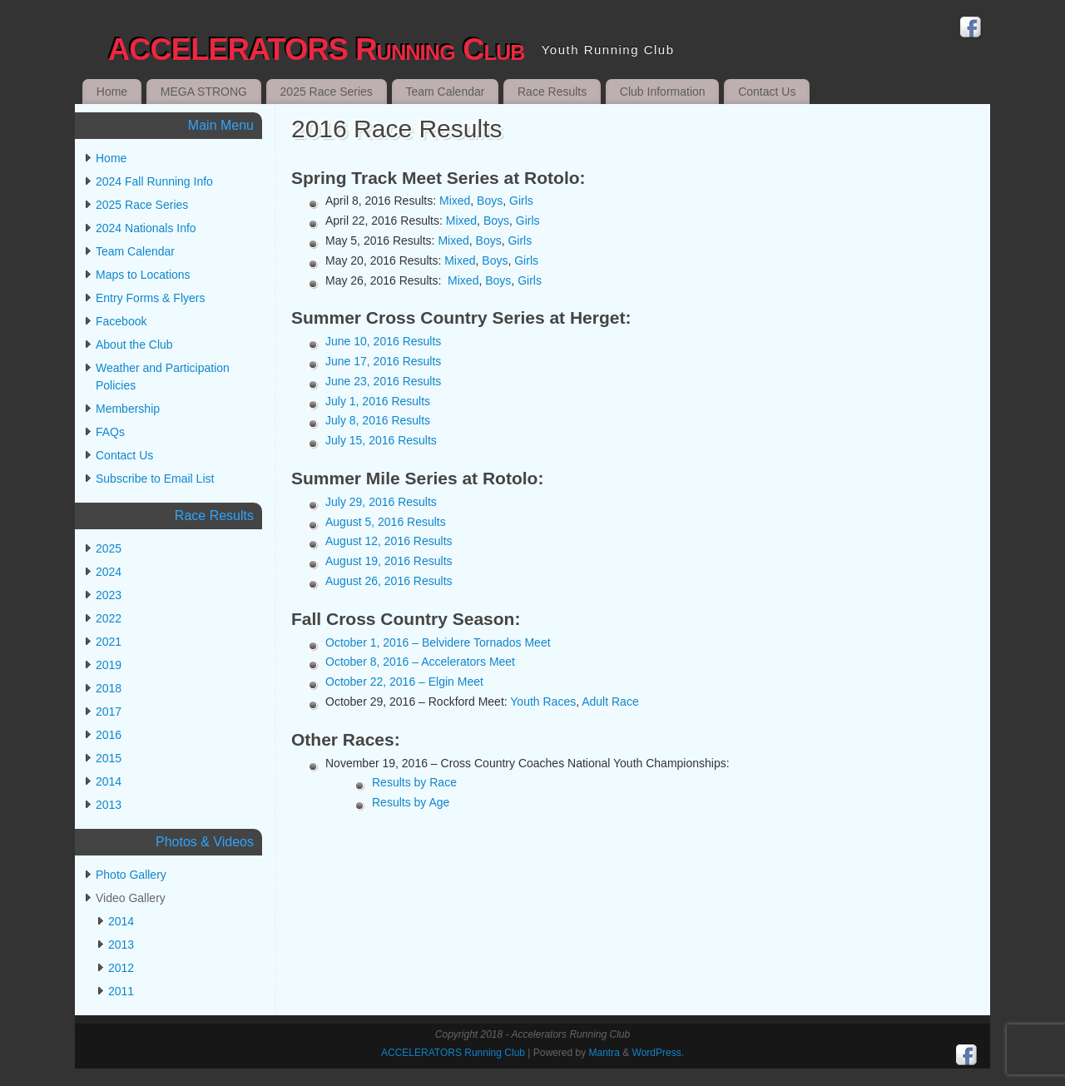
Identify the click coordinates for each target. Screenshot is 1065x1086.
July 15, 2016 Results (381, 440)
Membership (128, 408)
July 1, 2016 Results (377, 401)
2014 (108, 781)
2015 (108, 758)
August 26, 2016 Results (389, 581)
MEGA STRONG (204, 91)
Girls (521, 200)
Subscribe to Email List (155, 478)
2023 (108, 595)
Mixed (454, 200)
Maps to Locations (143, 274)
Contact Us (766, 91)
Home (112, 91)
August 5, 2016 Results (385, 521)
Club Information (663, 91)
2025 (108, 548)
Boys (490, 200)
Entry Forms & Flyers (150, 298)
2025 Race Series (326, 91)
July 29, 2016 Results (381, 501)
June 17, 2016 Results (383, 361)
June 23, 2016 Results (383, 381)
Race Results (552, 91)
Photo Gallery (131, 874)
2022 (108, 618)
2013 (108, 804)
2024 (108, 571)
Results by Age (410, 802)
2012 (121, 967)
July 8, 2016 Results (377, 420)
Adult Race (610, 701)
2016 (108, 734)
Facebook (121, 321)
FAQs (110, 432)
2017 (108, 711)
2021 (108, 641)
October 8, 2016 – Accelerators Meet (420, 661)
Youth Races (543, 701)
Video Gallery (131, 898)
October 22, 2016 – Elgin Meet (404, 681)
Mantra (603, 1053)
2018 (108, 688)
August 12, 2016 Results (389, 541)
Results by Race (414, 782)
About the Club (134, 344)
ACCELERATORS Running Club (316, 49)
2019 (108, 665)
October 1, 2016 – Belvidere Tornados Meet (438, 642)
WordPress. (658, 1053)
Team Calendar (444, 91)
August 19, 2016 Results (389, 561)
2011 (121, 991)
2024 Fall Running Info (154, 181)
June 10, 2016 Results (383, 341)
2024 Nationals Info (146, 228)
